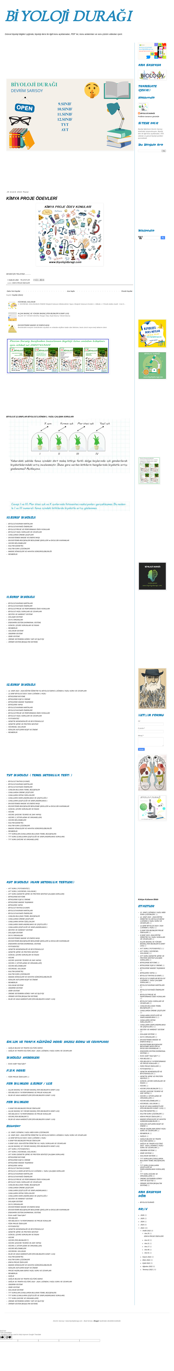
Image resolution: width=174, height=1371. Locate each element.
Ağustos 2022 (147, 1266)
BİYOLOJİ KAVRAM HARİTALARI (20, 524)
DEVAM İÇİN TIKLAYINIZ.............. (18, 274)
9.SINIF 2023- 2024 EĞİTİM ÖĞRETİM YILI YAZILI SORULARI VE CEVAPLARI (37, 1143)
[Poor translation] (8, 1337)
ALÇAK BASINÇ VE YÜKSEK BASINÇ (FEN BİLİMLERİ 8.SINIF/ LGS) (43, 313)
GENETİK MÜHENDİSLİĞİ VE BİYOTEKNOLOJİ (26, 721)
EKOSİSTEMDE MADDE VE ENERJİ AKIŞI (33, 325)
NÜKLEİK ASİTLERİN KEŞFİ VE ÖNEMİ (23, 730)
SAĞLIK (11, 1276)
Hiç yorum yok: (25, 280)
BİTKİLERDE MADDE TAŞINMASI (20, 702)
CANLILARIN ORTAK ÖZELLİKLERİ (21, 795)
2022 (143, 1228)
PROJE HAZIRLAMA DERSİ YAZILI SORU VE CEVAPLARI (29, 1271)
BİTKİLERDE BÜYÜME (16, 696)
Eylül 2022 (146, 1263)
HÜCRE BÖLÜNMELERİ (17, 543)
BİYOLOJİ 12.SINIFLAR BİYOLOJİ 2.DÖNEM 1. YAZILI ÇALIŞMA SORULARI (40, 417)
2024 (143, 1222)
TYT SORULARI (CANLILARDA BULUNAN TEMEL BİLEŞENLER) (32, 834)
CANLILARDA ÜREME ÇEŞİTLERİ (21, 535)
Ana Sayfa (71, 291)
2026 (143, 1215)
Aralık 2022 (146, 1231)
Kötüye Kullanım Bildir (148, 899)
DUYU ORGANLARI (15, 620)
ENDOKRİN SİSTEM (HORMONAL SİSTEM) (24, 622)
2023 (143, 1225)
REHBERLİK (13, 554)
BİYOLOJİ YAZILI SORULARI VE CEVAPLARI (25, 532)
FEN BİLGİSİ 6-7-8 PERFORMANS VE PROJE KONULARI (29, 1092)
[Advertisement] (69, 59)
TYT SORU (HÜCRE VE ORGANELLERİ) (23, 839)
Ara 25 (147, 1233)
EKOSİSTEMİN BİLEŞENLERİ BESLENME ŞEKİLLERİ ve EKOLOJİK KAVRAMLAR (38, 540)
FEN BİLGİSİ (13, 1218)
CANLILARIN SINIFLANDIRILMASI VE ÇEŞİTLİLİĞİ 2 (27, 798)
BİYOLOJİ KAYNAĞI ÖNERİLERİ (20, 526)
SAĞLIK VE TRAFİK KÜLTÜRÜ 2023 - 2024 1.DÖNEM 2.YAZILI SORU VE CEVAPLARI (40, 1051)
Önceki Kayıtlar (126, 291)
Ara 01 (147, 1253)
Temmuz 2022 (147, 1269)
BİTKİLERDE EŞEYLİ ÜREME (19, 699)
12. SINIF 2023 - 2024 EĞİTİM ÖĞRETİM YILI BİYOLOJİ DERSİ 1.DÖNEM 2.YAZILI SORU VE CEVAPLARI (47, 691)
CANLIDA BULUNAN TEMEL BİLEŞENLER (24, 790)
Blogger (96, 1321)
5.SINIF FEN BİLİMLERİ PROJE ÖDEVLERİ (24, 1108)
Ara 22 (147, 1240)
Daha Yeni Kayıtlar (13, 291)
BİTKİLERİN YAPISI (15, 705)
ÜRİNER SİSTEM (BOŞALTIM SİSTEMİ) (23, 642)
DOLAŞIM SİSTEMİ (15, 617)
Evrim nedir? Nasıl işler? (17, 1064)
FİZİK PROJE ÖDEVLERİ (17, 1077)
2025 (143, 1218)
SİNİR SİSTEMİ (14, 636)
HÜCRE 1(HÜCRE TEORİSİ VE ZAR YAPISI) (24, 815)
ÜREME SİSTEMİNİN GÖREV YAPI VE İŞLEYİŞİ (26, 639)
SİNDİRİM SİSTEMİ (15, 633)
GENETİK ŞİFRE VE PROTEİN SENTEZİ (23, 724)
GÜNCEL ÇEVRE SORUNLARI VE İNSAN (23, 625)
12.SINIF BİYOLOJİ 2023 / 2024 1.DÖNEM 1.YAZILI (27, 694)
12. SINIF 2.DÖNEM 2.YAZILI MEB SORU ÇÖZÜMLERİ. (28, 1132)
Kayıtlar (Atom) (17, 295)
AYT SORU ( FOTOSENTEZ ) (19, 888)
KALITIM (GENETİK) (15, 546)
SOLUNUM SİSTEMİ (15, 631)
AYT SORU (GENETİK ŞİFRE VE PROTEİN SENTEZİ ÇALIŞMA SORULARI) (36, 894)
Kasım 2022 (147, 1257)
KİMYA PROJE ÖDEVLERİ (31, 198)
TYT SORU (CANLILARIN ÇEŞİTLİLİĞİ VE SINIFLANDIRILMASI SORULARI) (36, 837)
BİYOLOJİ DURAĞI (68, 17)
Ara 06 (147, 1250)
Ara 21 (147, 1243)
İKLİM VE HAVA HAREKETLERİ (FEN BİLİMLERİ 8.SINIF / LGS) (31, 999)
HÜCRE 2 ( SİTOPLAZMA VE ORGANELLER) (25, 817)
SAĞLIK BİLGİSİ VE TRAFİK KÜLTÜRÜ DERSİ (25, 1048)
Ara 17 (147, 1246)
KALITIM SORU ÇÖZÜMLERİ (19, 549)
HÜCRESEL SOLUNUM (26, 302)
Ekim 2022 (146, 1260)
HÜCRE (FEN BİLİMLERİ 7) (18, 1116)
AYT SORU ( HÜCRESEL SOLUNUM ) (22, 891)
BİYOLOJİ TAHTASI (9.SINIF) (19, 781)
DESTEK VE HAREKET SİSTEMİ (20, 614)
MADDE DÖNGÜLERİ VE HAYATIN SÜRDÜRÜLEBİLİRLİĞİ (30, 551)
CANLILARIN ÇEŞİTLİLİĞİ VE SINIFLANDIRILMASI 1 (27, 801)
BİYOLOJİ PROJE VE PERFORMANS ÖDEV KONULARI (29, 529)
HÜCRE (11, 812)
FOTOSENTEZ (13, 718)
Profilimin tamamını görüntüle (148, 116)
